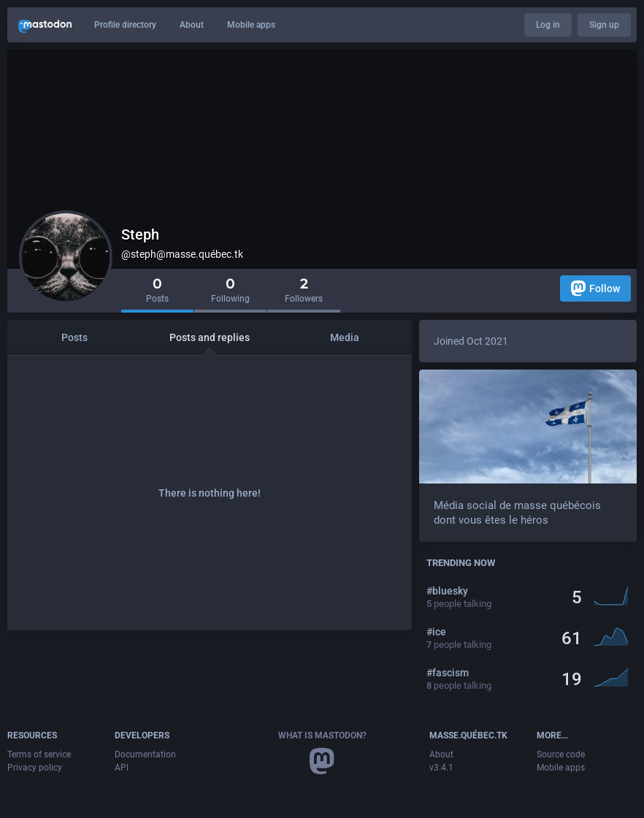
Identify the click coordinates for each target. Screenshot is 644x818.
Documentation (145, 754)
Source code (561, 754)
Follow (595, 288)
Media (344, 337)
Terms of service (39, 754)
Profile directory (125, 25)
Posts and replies (209, 337)
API (122, 767)
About (192, 25)
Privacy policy (34, 767)
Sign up (604, 25)
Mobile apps (251, 25)
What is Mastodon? (322, 735)
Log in (548, 25)
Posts (74, 337)
